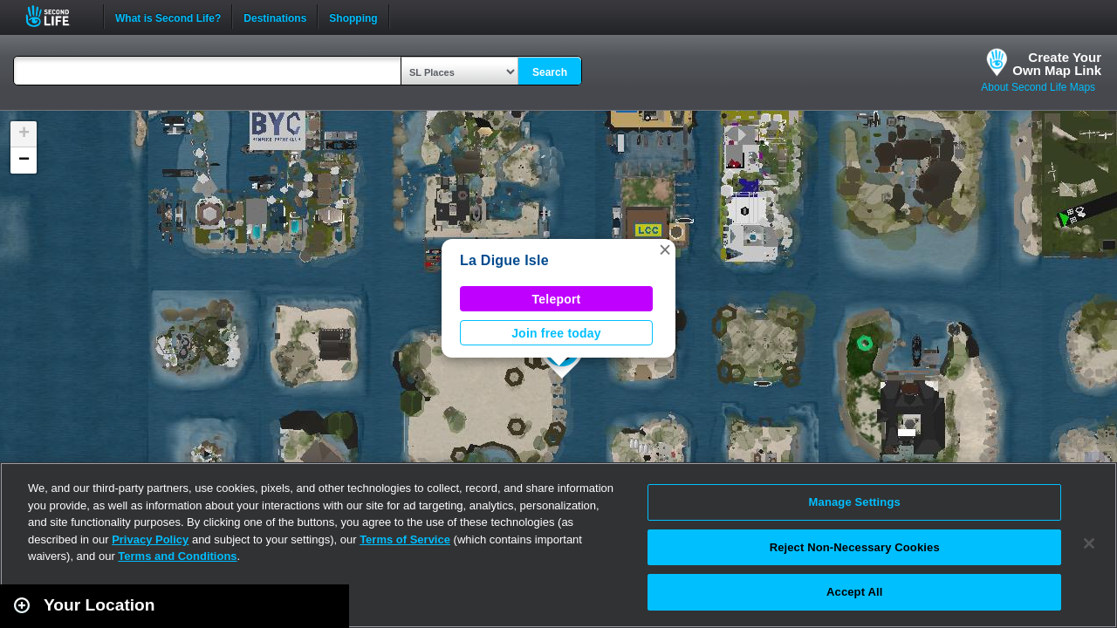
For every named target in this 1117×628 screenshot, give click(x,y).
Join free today (556, 333)
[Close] (1089, 543)
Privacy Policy (150, 539)
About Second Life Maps (1038, 87)
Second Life (57, 16)
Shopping (353, 16)
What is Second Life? (168, 16)
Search (549, 72)
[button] (664, 249)
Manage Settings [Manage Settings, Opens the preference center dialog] (855, 502)
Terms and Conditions (177, 556)
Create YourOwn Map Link (1056, 64)
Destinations (274, 16)
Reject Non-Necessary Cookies (855, 547)
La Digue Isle (504, 260)
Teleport (556, 299)
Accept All (854, 591)
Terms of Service (405, 539)
